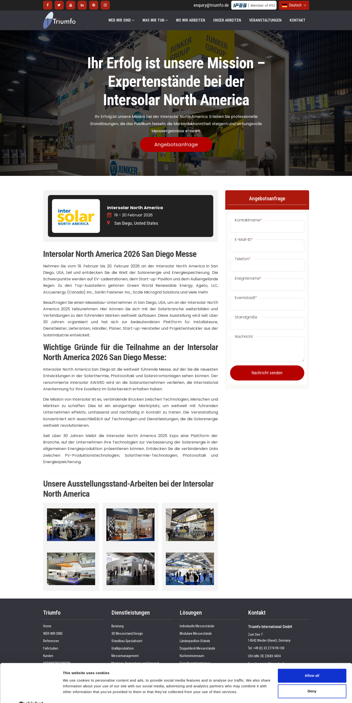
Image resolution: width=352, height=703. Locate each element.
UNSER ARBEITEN (227, 20)
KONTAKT (298, 20)
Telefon (243, 259)
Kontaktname (248, 220)
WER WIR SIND (121, 20)
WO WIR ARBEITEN (190, 20)
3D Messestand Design (127, 634)
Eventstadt (246, 298)
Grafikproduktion (122, 648)
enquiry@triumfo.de (211, 5)
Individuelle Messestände (197, 626)
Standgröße (246, 317)
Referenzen (51, 641)
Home (47, 626)
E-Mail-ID (244, 240)
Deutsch (294, 5)
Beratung (117, 626)
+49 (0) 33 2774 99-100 (268, 648)
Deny (312, 680)
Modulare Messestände (196, 634)
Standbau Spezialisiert (126, 641)
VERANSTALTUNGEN (265, 20)
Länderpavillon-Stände (195, 641)
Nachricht (244, 337)
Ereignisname (248, 278)
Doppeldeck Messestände (197, 648)
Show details (74, 693)
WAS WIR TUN (155, 20)
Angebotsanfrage (176, 144)
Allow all (312, 664)
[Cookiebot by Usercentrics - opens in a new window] (31, 693)
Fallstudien (50, 648)
